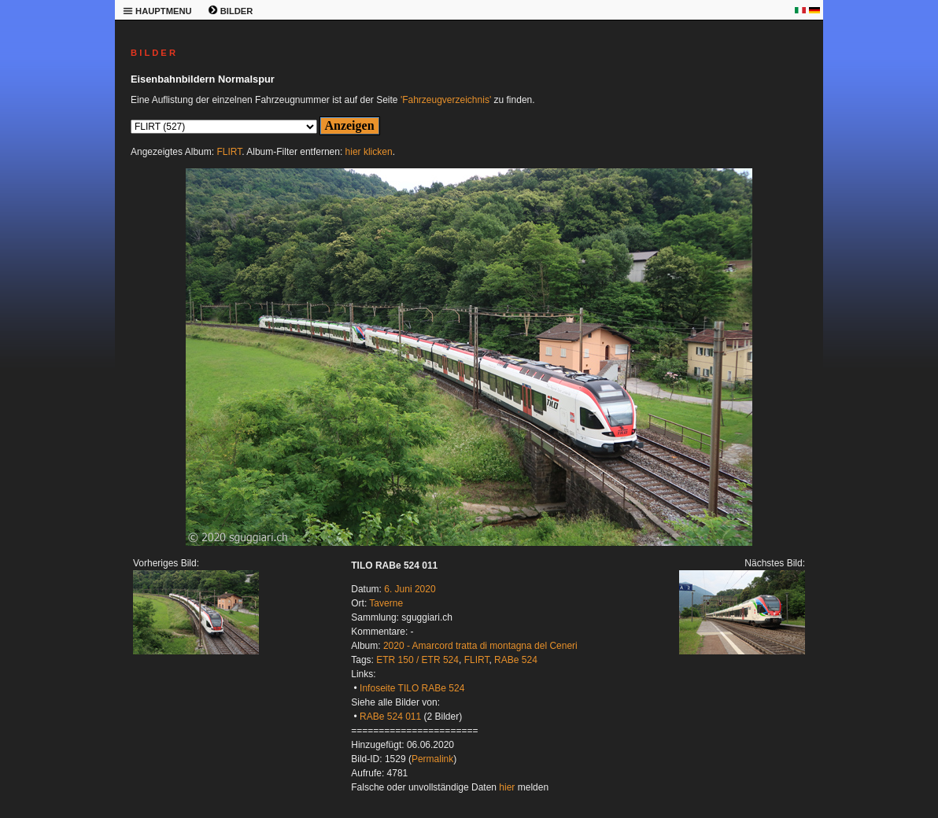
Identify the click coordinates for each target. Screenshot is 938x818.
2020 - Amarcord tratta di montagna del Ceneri (480, 645)
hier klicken (369, 151)
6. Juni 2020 (409, 589)
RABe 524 (515, 659)
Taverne (386, 603)
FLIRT (229, 151)
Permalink (432, 759)
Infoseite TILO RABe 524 (412, 688)
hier (507, 787)
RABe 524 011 (390, 716)
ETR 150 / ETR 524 (417, 659)
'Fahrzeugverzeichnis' (446, 99)
